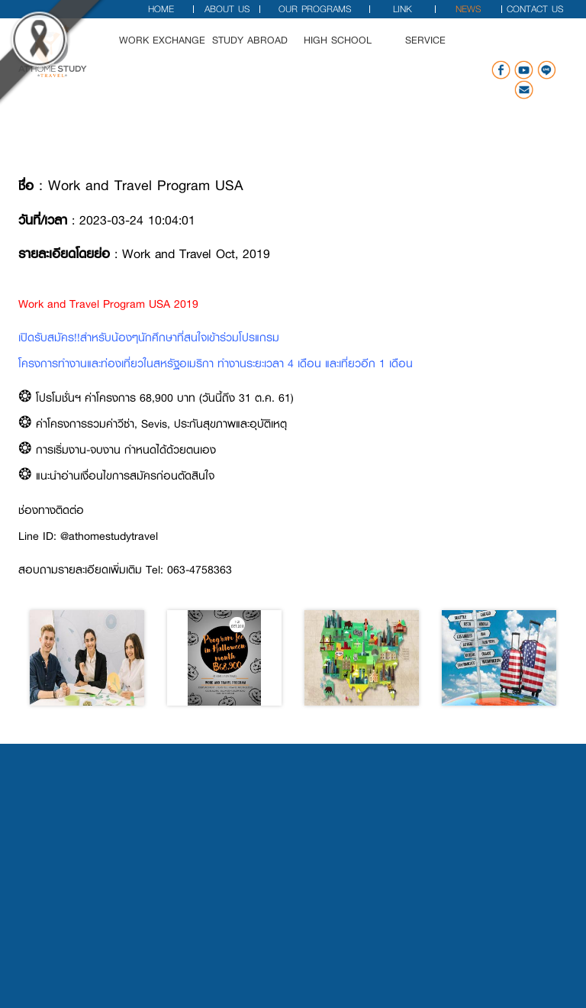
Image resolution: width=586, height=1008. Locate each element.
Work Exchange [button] (172, 50)
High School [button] (348, 50)
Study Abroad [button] (260, 50)
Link (402, 9)
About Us (227, 9)
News (468, 9)
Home (161, 9)
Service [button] (436, 50)
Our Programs (315, 9)
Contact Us (535, 9)
